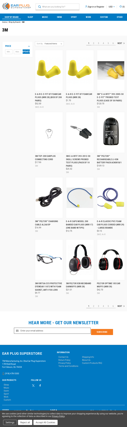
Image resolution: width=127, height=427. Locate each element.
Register (100, 7)
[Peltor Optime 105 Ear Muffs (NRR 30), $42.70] (110, 260)
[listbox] (54, 44)
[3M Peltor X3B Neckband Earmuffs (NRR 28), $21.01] (80, 260)
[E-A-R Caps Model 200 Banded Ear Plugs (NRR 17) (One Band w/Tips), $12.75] (80, 198)
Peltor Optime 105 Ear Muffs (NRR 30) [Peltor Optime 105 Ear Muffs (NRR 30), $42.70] (108, 285)
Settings (10, 422)
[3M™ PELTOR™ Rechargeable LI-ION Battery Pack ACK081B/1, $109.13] (110, 132)
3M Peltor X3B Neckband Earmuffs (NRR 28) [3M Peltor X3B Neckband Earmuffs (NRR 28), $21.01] (78, 285)
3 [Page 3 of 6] (98, 43)
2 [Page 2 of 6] (93, 43)
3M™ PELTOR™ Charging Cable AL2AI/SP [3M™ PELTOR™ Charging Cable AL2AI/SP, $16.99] (46, 223)
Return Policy (64, 359)
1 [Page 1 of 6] (88, 43)
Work (88, 17)
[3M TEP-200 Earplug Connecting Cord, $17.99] (49, 132)
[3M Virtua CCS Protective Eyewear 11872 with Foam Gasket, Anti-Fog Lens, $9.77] (49, 260)
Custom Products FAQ (92, 362)
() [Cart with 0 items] (122, 6)
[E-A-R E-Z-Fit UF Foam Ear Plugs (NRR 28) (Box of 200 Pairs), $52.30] (49, 70)
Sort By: (40, 44)
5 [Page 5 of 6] (108, 43)
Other (120, 17)
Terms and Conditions (68, 365)
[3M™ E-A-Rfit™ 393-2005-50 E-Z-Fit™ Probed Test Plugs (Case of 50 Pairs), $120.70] (110, 70)
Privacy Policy (64, 362)
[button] (17, 46)
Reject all (25, 422)
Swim (59, 17)
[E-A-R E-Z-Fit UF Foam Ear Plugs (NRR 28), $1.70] (80, 70)
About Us (86, 359)
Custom (104, 17)
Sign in (91, 7)
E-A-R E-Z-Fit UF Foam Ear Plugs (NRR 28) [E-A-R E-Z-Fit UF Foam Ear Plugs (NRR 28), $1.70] (79, 96)
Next (121, 43)
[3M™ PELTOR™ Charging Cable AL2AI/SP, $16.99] (49, 198)
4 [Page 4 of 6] (103, 43)
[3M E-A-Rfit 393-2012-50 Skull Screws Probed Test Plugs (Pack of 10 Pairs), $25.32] (80, 132)
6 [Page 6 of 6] (113, 43)
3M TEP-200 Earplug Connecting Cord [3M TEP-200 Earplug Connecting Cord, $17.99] (45, 158)
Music (45, 17)
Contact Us (63, 356)
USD (112, 7)
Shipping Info (88, 356)
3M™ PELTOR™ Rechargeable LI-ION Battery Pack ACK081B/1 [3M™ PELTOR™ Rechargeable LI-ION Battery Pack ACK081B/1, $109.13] (109, 159)
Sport (74, 17)
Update (26, 51)
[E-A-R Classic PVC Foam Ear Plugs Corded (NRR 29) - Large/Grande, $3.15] (110, 198)
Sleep (30, 17)
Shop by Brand (12, 17)
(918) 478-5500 (10, 372)
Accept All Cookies (45, 422)
